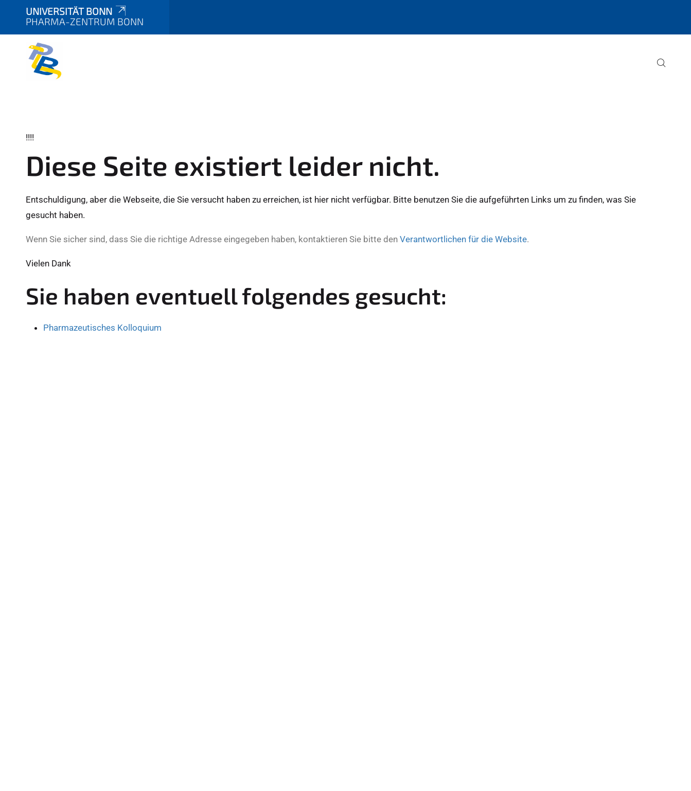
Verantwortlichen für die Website (463, 239)
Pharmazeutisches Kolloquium (102, 327)
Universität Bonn (77, 11)
